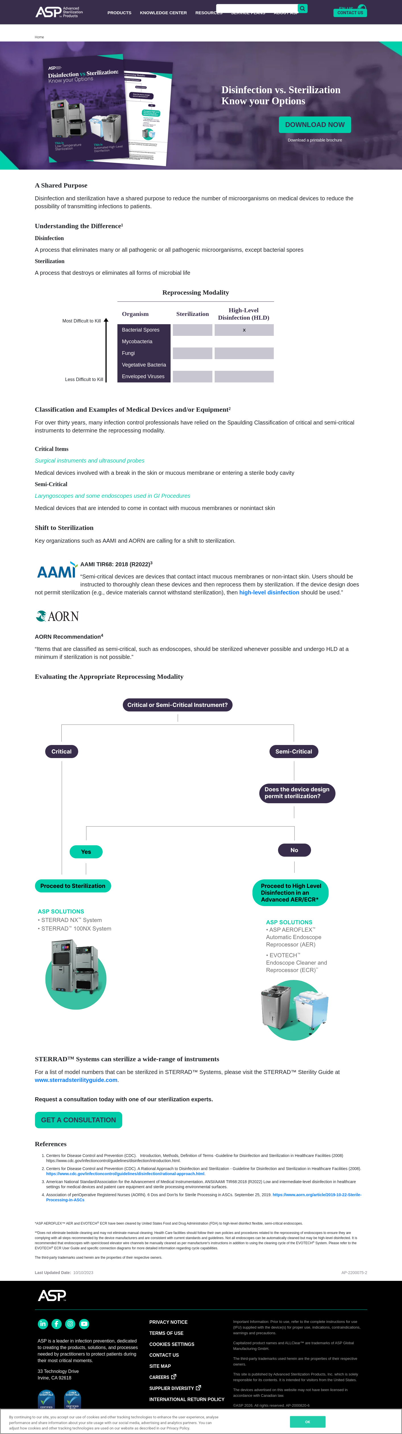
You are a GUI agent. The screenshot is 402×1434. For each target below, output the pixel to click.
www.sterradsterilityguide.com (76, 1094)
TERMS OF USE (166, 1347)
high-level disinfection (269, 606)
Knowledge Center (163, 26)
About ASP (286, 26)
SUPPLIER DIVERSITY (171, 1402)
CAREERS (159, 1391)
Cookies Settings (171, 1358)
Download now (315, 138)
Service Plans (248, 26)
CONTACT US (350, 26)
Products (119, 26)
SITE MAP (160, 1380)
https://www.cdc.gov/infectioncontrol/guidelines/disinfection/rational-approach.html (125, 1187)
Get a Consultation (78, 1134)
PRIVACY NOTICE (168, 1336)
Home (39, 51)
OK (307, 1422)
